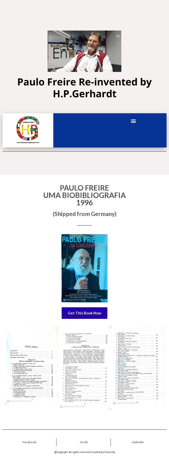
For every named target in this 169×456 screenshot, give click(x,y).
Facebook (29, 442)
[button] (133, 121)
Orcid (83, 442)
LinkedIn (138, 442)
